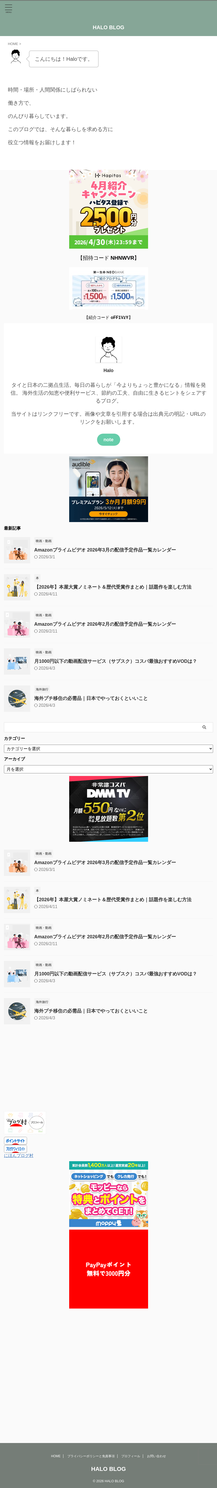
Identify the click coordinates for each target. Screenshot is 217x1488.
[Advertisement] (106, 1072)
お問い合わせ (156, 1343)
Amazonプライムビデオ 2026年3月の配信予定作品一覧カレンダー (105, 550)
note (109, 439)
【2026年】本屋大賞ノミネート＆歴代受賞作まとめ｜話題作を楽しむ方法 (112, 587)
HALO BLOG (108, 27)
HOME (55, 1343)
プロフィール (130, 1343)
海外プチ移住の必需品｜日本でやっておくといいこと (91, 698)
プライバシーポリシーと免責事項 (91, 1343)
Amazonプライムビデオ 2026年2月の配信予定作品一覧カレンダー (105, 624)
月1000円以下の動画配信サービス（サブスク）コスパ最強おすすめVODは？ (115, 661)
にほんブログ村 (18, 1155)
